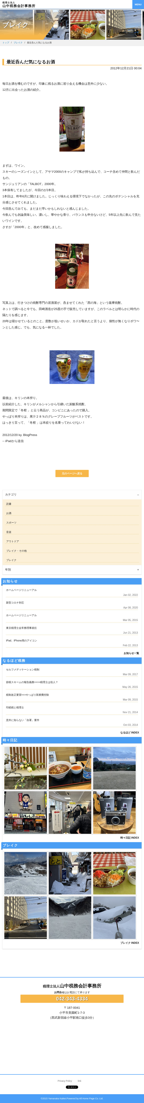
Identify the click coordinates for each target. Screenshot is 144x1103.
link (79, 1081)
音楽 (8, 532)
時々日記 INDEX (129, 837)
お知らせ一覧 (131, 653)
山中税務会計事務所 (72, 985)
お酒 (8, 513)
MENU (138, 4)
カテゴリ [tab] (11, 494)
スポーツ (10, 522)
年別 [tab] (8, 569)
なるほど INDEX (129, 732)
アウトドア (12, 541)
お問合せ (59, 992)
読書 (8, 504)
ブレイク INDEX (129, 943)
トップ (5, 42)
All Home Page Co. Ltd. (91, 1098)
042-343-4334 (72, 999)
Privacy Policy (65, 1081)
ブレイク (18, 42)
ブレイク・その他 (16, 550)
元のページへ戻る (72, 473)
